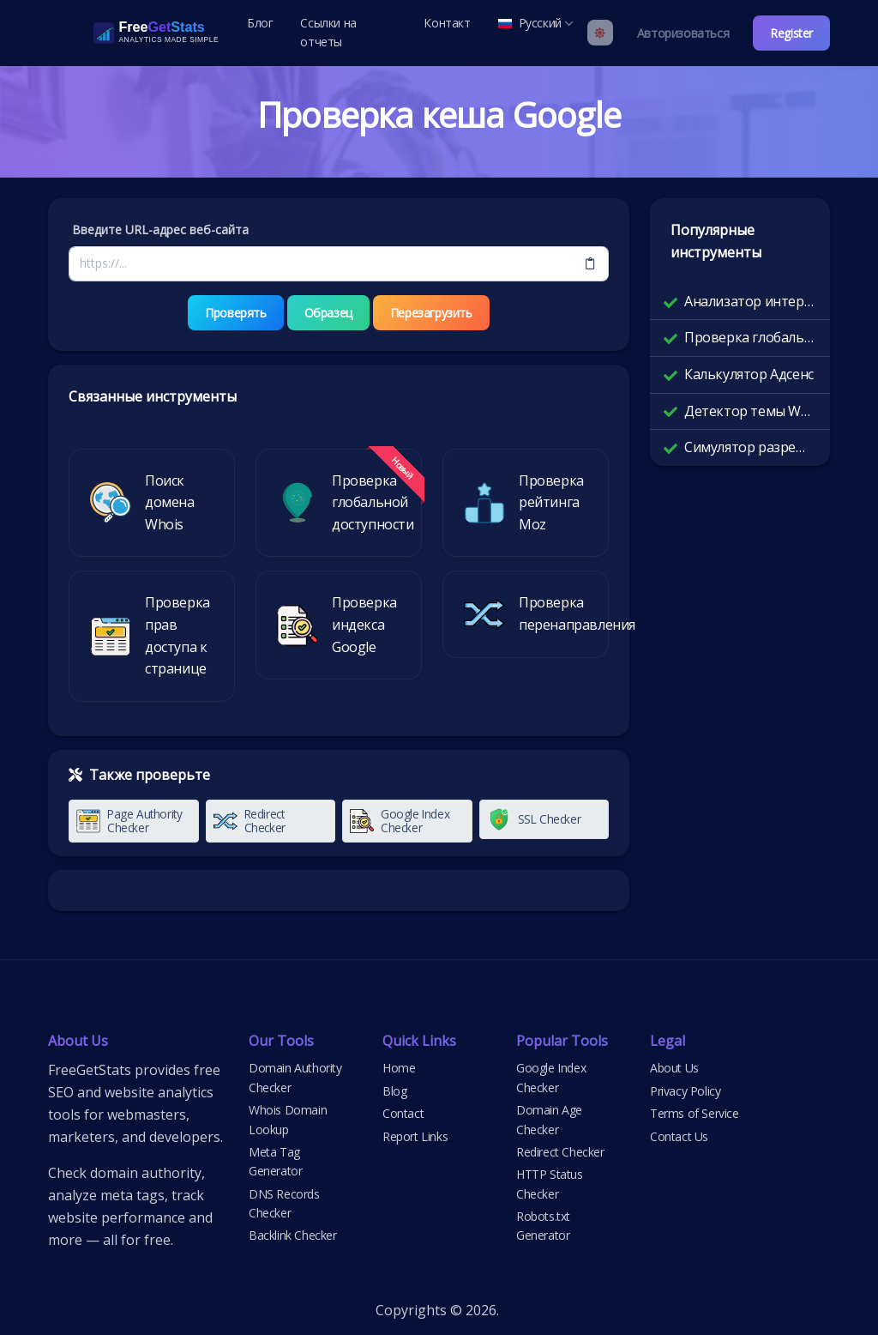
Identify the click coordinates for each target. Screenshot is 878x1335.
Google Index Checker (551, 1077)
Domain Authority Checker (295, 1077)
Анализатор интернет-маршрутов (750, 301)
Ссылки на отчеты (328, 32)
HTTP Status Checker (549, 1183)
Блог (260, 23)
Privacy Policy (685, 1091)
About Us (674, 1068)
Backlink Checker (293, 1235)
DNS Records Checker (284, 1203)
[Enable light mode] (600, 32)
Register (791, 33)
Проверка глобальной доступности (750, 337)
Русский (536, 23)
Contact (403, 1113)
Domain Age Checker (549, 1119)
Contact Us (679, 1136)
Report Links (415, 1136)
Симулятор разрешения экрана (750, 447)
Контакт (447, 23)
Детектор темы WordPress (750, 411)
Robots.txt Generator (543, 1225)
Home (398, 1068)
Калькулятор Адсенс (749, 374)
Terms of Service (694, 1113)
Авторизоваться (683, 33)
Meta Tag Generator (275, 1161)
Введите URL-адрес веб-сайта (160, 229)
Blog (394, 1091)
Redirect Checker (560, 1152)
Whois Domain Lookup (288, 1119)
